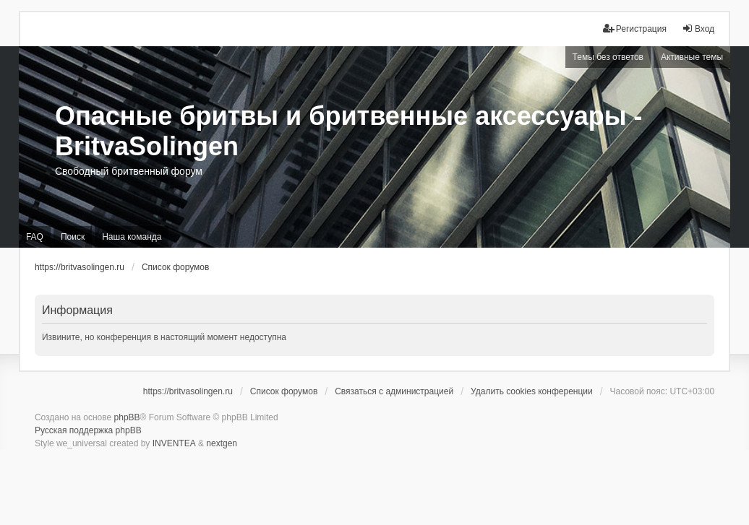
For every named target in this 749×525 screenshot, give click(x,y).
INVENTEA (174, 443)
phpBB (127, 417)
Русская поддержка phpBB (88, 430)
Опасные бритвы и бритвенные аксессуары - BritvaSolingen (349, 131)
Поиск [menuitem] (73, 237)
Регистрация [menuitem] (635, 28)
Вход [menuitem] (698, 28)
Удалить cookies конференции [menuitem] (532, 391)
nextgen (221, 443)
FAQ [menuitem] (34, 237)
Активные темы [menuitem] (692, 57)
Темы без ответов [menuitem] (608, 57)
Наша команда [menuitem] (131, 237)
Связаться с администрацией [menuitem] (394, 391)
